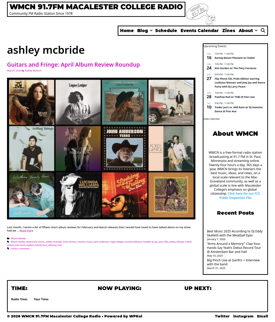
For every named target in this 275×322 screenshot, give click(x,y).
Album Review (18, 238)
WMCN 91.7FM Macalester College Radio (96, 6)
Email (262, 316)
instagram (243, 316)
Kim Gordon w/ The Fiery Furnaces (235, 68)
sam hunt (20, 245)
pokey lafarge (176, 241)
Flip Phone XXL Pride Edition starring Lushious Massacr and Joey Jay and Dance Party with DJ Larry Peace (240, 82)
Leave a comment (20, 248)
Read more (26, 230)
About (248, 30)
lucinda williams (133, 241)
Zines (228, 30)
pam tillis (163, 241)
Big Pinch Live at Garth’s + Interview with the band (233, 262)
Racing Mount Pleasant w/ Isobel (235, 57)
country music (84, 241)
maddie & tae (150, 241)
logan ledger (116, 241)
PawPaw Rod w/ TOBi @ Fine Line (235, 97)
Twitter (222, 316)
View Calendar (211, 118)
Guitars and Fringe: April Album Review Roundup (73, 64)
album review (18, 241)
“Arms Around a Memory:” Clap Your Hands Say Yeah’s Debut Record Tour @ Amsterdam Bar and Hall (234, 248)
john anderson (101, 241)
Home (127, 30)
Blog (145, 30)
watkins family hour (36, 245)
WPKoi (135, 316)
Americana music (35, 241)
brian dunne (69, 241)
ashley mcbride (54, 241)
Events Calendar (200, 30)
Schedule (166, 30)
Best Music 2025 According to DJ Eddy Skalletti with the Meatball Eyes (235, 233)
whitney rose (55, 245)
